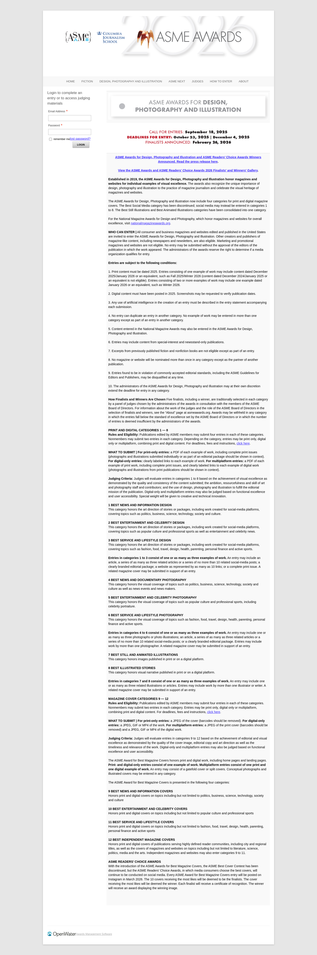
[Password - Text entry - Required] (69, 132)
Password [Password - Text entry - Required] (56, 125)
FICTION (87, 81)
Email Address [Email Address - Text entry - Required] (59, 111)
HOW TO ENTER (221, 81)
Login (81, 144)
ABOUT (244, 81)
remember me (61, 139)
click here (243, 443)
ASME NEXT (177, 81)
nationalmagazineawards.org (150, 223)
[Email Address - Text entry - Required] (69, 118)
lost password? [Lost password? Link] (80, 138)
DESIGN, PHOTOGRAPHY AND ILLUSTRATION (131, 81)
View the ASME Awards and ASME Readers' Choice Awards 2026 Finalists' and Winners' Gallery (188, 170)
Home (70, 81)
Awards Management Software (94, 934)
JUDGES (197, 81)
